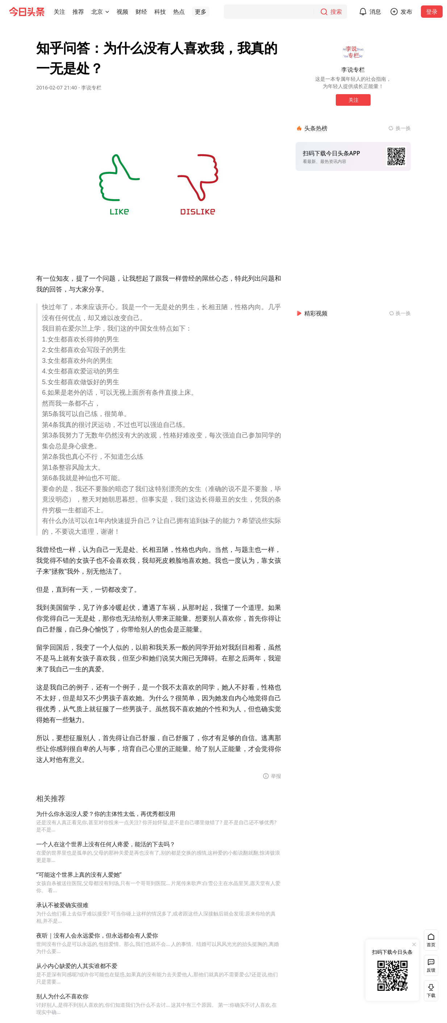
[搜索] (285, 11)
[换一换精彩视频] (400, 313)
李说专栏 (91, 87)
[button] (59, 12)
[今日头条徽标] (27, 12)
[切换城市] (107, 11)
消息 (375, 11)
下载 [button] (429, 990)
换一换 (403, 128)
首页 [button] (431, 945)
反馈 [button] (431, 970)
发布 (406, 11)
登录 (432, 12)
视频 (122, 12)
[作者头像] (353, 51)
